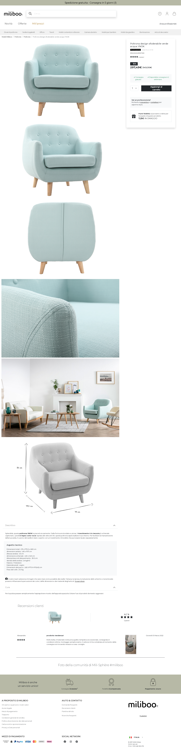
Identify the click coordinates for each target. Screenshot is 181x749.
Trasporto (5, 715)
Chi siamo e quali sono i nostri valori (15, 705)
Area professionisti (168, 24)
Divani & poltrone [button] (10, 32)
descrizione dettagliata (137, 53)
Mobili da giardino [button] (128, 32)
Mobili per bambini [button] (109, 32)
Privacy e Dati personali (11, 727)
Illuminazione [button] (145, 32)
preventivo (144, 102)
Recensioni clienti (68, 708)
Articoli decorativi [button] (161, 32)
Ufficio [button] (42, 32)
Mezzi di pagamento (10, 711)
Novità (8, 23)
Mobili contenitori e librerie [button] (69, 32)
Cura (7, 587)
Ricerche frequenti (69, 715)
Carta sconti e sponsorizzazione (14, 724)
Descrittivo (10, 525)
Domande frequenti (69, 705)
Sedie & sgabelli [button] (28, 32)
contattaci (155, 102)
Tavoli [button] (51, 32)
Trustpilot (143, 716)
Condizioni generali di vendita (13, 718)
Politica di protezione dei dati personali (17, 721)
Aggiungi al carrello (156, 88)
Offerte (22, 23)
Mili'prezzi (38, 23)
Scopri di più (80, 581)
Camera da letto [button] (90, 32)
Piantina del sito (68, 711)
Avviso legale (7, 708)
